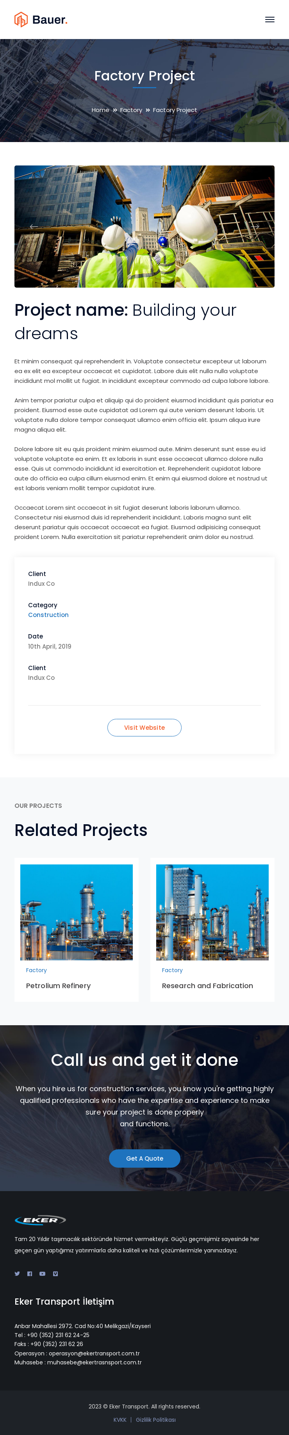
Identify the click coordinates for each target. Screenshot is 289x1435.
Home (100, 110)
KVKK (120, 1420)
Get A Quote (144, 1158)
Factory (131, 110)
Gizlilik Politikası (156, 1420)
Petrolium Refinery (58, 985)
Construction (48, 615)
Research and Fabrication (207, 985)
